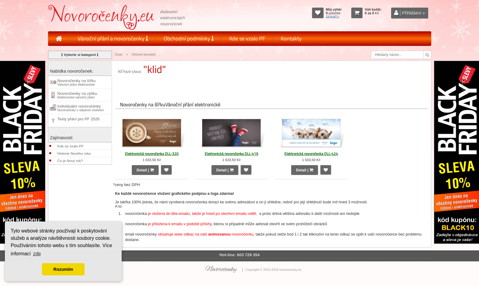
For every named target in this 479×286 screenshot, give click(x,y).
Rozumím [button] (63, 269)
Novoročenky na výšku (77, 95)
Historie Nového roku (74, 153)
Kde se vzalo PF (247, 38)
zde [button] (37, 253)
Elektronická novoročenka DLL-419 (231, 154)
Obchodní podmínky (189, 38)
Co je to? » (332, 16)
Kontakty (291, 38)
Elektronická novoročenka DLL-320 (152, 154)
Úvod (118, 54)
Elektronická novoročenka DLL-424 (311, 154)
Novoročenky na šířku (76, 82)
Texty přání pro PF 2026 (78, 121)
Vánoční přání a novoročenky (113, 38)
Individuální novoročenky (80, 108)
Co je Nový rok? (70, 161)
